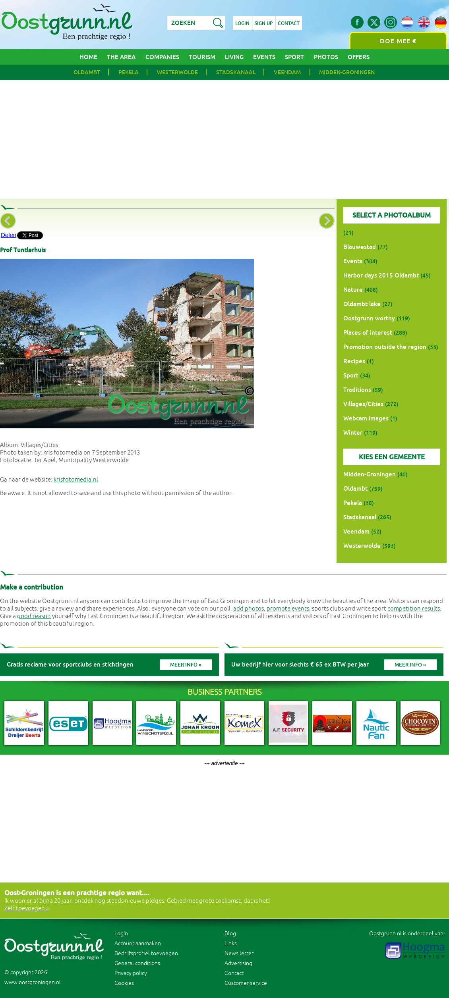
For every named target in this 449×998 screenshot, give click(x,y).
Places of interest (367, 332)
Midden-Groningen (347, 72)
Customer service (245, 983)
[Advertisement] (224, 139)
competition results (413, 609)
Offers (359, 57)
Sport (294, 57)
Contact (289, 23)
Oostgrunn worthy (369, 318)
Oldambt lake (362, 304)
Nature (353, 289)
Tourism (202, 57)
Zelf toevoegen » (26, 908)
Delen (8, 234)
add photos (248, 609)
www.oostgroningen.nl (32, 982)
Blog (230, 933)
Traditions (357, 389)
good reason (34, 616)
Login (242, 23)
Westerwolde (177, 72)
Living (234, 57)
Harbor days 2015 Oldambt (381, 275)
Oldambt (87, 72)
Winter (352, 432)
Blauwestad (359, 246)
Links (230, 943)
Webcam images (366, 418)
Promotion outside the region (384, 347)
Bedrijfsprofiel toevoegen (146, 953)
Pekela (128, 72)
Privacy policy (130, 973)
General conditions (137, 963)
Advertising (238, 963)
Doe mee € (398, 41)
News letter (239, 953)
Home (88, 57)
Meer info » (185, 664)
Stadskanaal (235, 72)
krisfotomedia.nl (76, 480)
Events (264, 57)
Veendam (287, 72)
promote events (288, 609)
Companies (162, 57)
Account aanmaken (137, 943)
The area (121, 57)
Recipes (354, 361)
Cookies (124, 983)
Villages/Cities (363, 404)
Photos (326, 57)
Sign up (264, 23)
